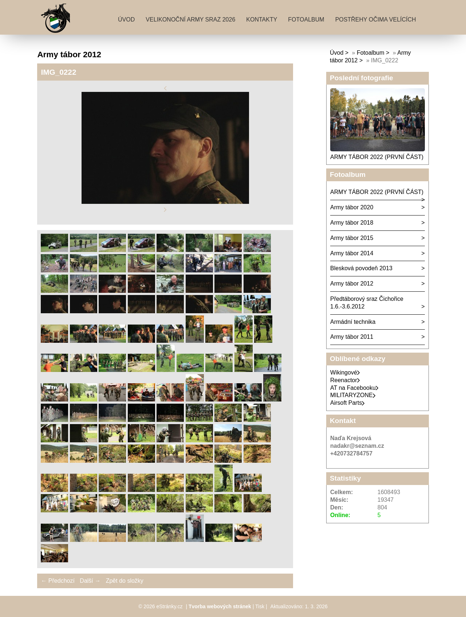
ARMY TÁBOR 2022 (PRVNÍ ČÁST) (376, 157)
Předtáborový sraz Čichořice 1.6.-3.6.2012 (366, 303)
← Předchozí (57, 581)
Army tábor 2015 (351, 238)
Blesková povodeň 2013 (361, 268)
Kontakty (261, 19)
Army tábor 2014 (351, 253)
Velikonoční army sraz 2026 (190, 19)
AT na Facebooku (354, 388)
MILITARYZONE (353, 395)
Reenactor (345, 380)
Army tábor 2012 (351, 283)
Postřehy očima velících (375, 19)
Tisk (259, 606)
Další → (90, 581)
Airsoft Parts (347, 403)
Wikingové (345, 372)
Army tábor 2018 (351, 223)
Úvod (126, 19)
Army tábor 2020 (351, 207)
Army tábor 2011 (351, 337)
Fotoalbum (306, 19)
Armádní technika (353, 322)
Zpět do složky (124, 581)
